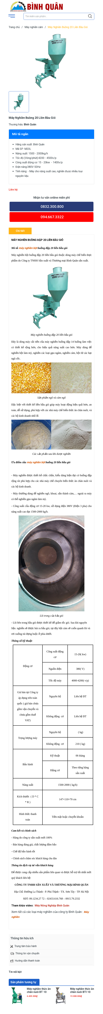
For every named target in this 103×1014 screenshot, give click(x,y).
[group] (51, 61)
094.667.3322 (52, 217)
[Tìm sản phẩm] (59, 16)
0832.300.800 (52, 206)
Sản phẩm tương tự (23, 982)
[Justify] (90, 16)
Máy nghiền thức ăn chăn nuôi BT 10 (39, 990)
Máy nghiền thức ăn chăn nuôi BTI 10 (82, 990)
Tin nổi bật (15, 971)
